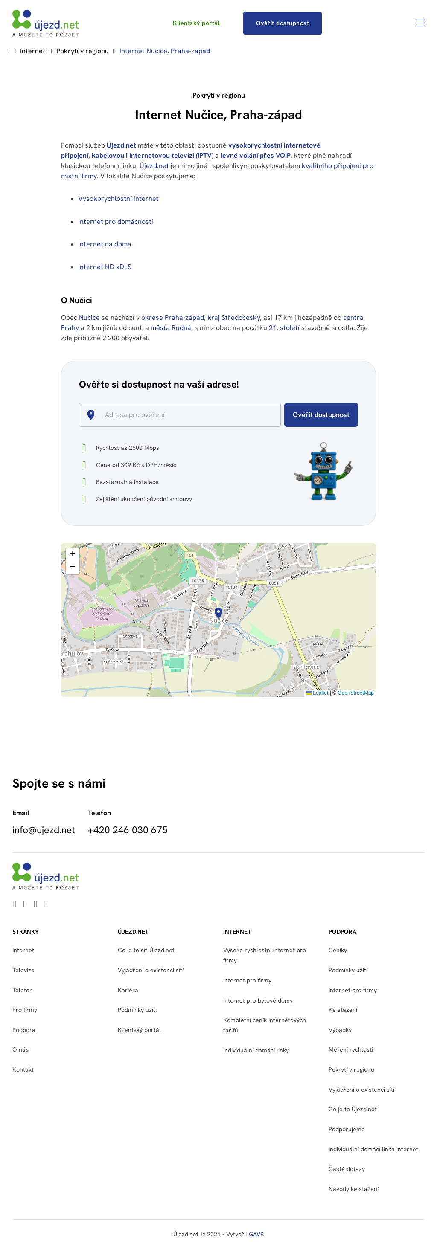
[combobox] (183, 415)
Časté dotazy (347, 1169)
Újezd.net (121, 145)
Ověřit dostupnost (282, 23)
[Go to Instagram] (46, 904)
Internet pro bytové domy (258, 1000)
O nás (20, 1049)
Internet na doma (104, 244)
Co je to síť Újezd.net (146, 950)
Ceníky (338, 950)
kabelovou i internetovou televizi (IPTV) (152, 155)
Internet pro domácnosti (116, 221)
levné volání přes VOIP (256, 155)
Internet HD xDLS (104, 266)
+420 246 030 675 (128, 830)
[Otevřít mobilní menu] (420, 23)
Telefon (22, 990)
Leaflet (317, 693)
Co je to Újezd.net (353, 1109)
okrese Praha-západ (172, 317)
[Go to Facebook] (36, 904)
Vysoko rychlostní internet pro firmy (264, 955)
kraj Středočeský (233, 317)
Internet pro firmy (247, 980)
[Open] (277, 416)
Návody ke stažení (354, 1189)
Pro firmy (24, 1010)
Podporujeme (347, 1129)
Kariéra (128, 990)
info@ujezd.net (43, 830)
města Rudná (171, 327)
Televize (23, 970)
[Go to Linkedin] (14, 904)
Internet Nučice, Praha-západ (164, 50)
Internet (32, 50)
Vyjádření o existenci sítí (151, 970)
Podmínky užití (137, 1010)
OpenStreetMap (356, 693)
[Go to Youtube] (25, 904)
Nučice (89, 317)
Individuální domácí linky (256, 1050)
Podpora (23, 1030)
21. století (284, 327)
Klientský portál (196, 23)
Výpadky (340, 1030)
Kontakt (23, 1069)
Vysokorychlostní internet (118, 198)
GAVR (256, 1234)
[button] (218, 613)
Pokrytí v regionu (82, 50)
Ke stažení (343, 1010)
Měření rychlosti (351, 1049)
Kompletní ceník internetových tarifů (264, 1025)
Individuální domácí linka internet (373, 1149)
